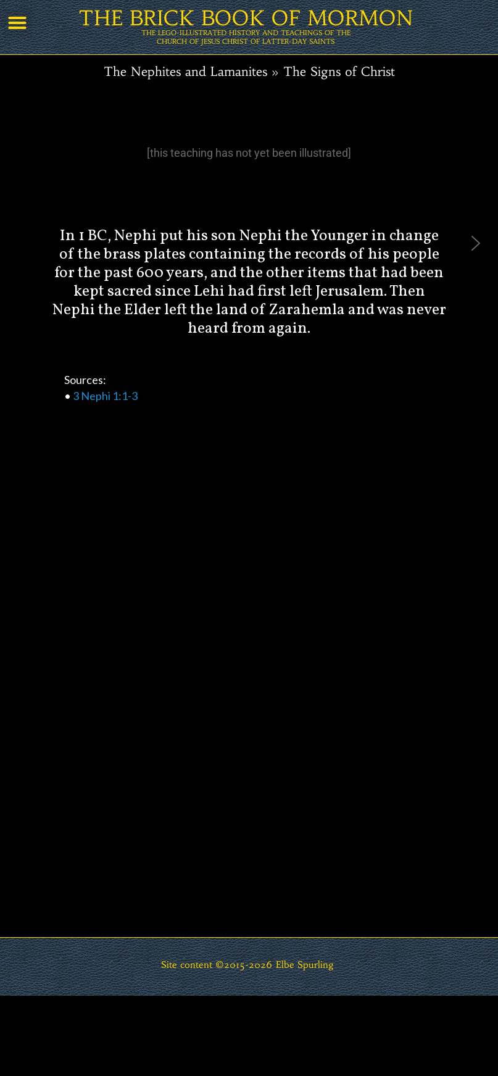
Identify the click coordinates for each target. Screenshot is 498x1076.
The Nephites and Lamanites (185, 71)
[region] (249, 545)
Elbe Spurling (305, 964)
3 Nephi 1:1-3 (105, 395)
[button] (17, 23)
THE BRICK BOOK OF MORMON (245, 18)
